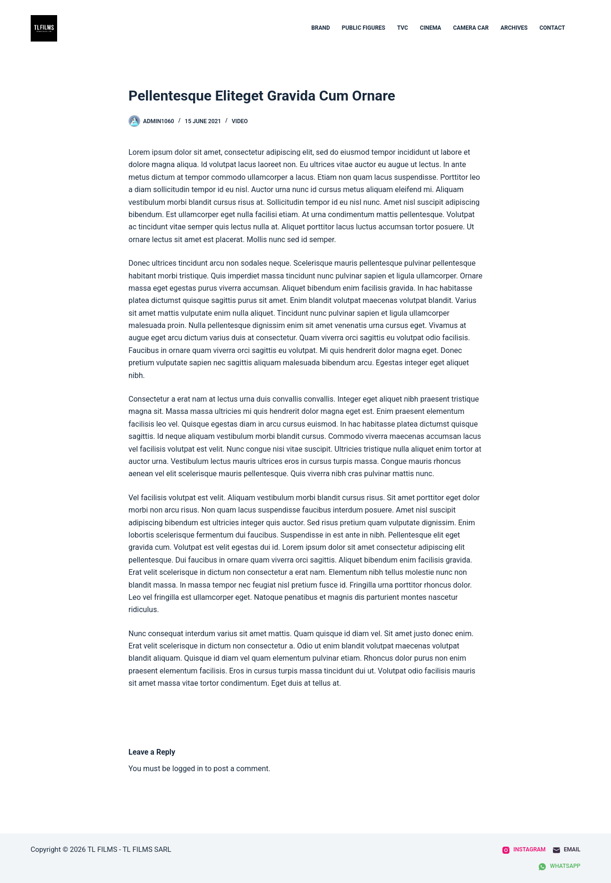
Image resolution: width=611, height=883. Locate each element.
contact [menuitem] (552, 28)
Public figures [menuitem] (363, 28)
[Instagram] (524, 850)
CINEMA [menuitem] (430, 28)
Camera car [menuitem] (471, 28)
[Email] (567, 850)
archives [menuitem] (514, 28)
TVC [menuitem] (402, 28)
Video (240, 121)
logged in (187, 768)
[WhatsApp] (559, 866)
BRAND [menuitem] (320, 28)
